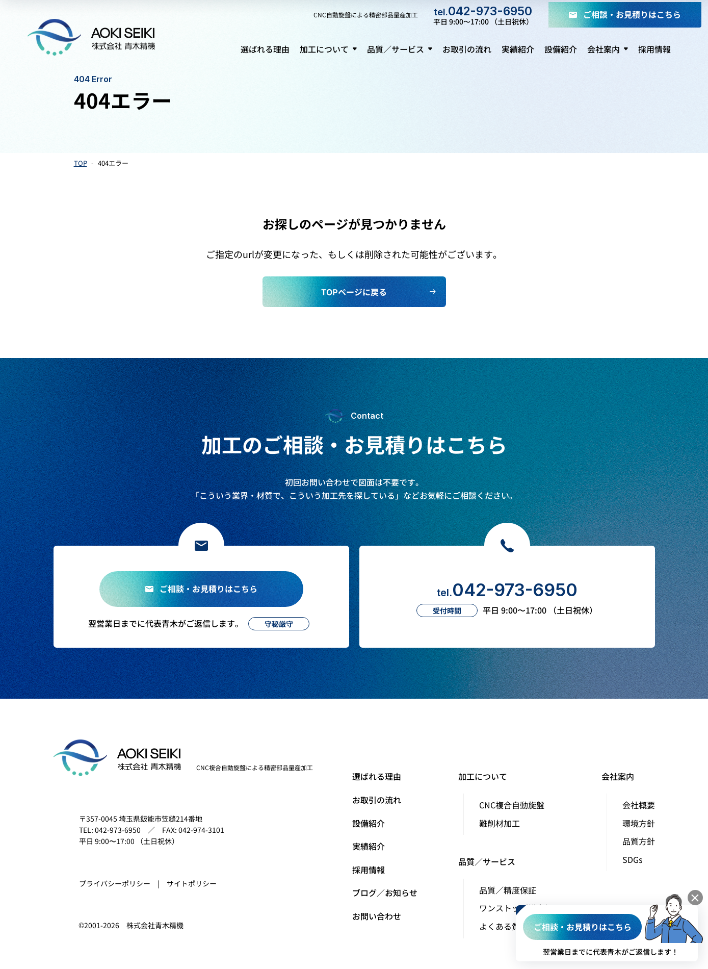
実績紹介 (368, 846)
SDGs (632, 859)
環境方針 (638, 823)
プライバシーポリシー (114, 883)
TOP (80, 163)
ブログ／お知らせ (384, 892)
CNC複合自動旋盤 (511, 805)
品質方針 (638, 841)
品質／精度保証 (507, 890)
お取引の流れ (376, 800)
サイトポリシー (192, 883)
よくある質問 (503, 926)
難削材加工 (499, 823)
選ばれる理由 (376, 776)
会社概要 (638, 805)
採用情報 (368, 869)
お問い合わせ (376, 916)
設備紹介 (368, 823)
